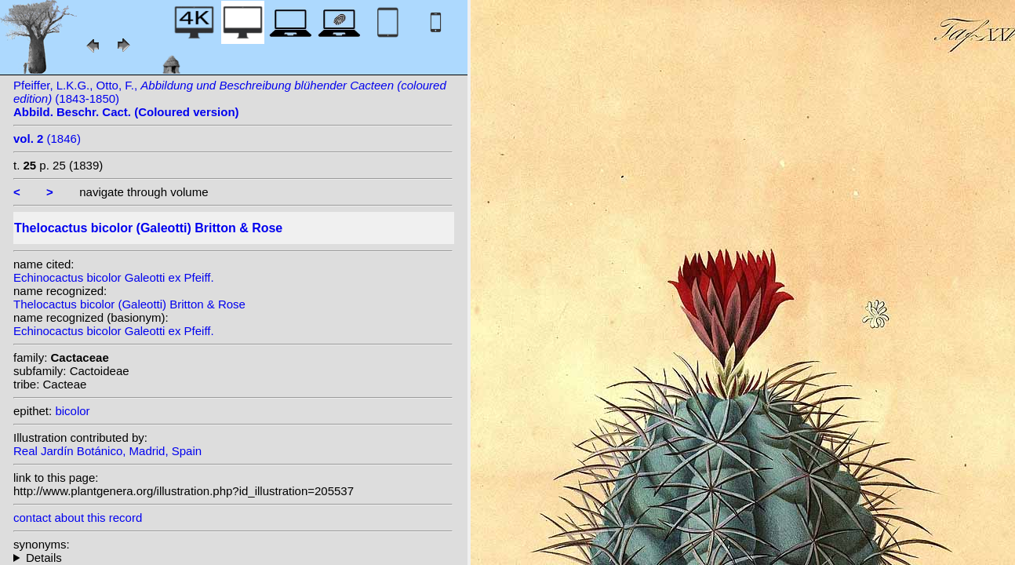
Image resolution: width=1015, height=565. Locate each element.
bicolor (72, 410)
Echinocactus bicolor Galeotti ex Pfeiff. (113, 277)
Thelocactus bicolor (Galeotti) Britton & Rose (129, 304)
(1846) (47, 138)
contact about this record (77, 517)
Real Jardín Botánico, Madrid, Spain (107, 450)
